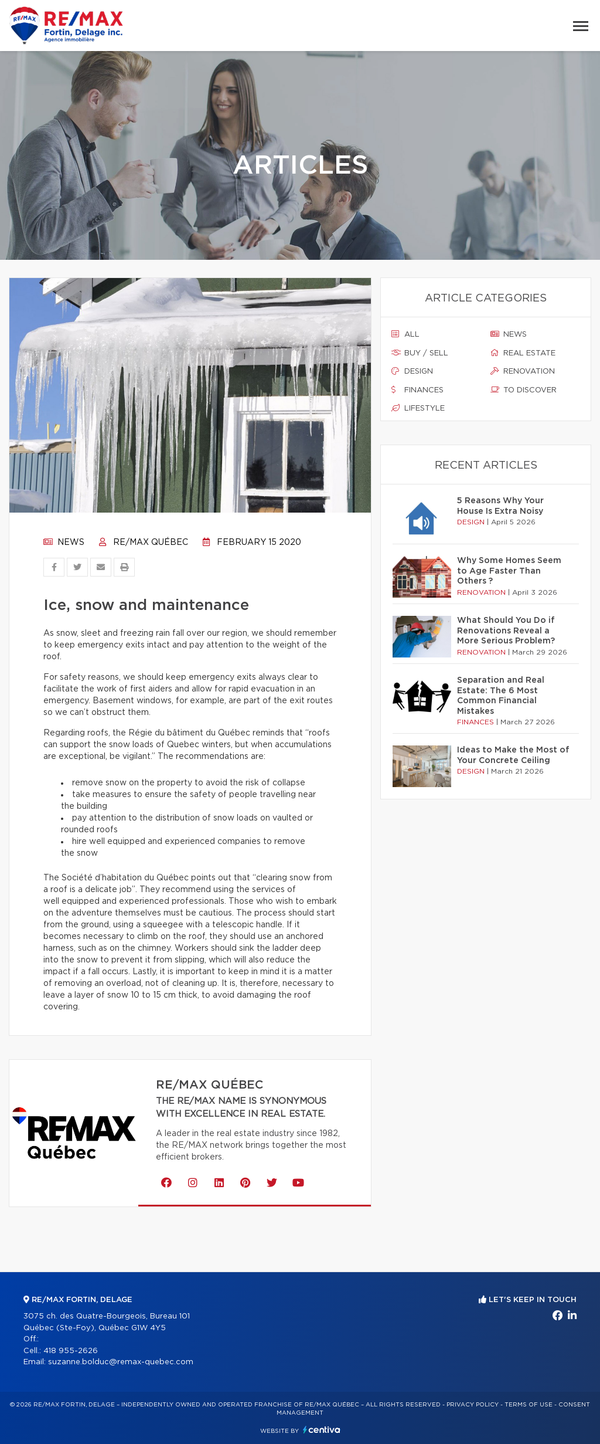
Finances (417, 390)
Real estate (522, 353)
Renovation (522, 371)
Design (412, 371)
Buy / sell (419, 353)
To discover (523, 390)
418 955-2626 (70, 1351)
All (405, 334)
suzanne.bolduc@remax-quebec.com (120, 1362)
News (63, 542)
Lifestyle (418, 408)
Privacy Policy (472, 1405)
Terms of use (528, 1405)
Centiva (321, 1429)
